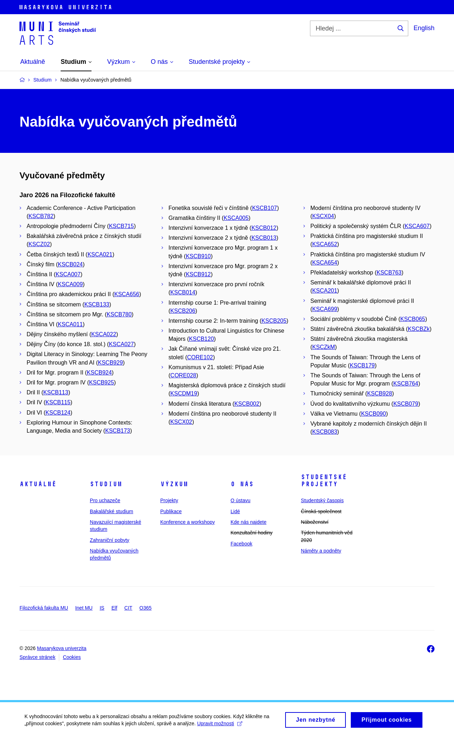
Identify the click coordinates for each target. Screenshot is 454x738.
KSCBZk (419, 329)
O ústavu (240, 500)
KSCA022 (103, 334)
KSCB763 (389, 273)
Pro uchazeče (105, 500)
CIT (128, 608)
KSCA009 (70, 284)
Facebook (241, 543)
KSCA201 (324, 291)
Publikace (171, 511)
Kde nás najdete (248, 522)
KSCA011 (70, 324)
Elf (114, 608)
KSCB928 (379, 393)
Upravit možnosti (220, 726)
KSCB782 (40, 216)
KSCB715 (121, 226)
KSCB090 (373, 414)
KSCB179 (362, 365)
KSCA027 (121, 344)
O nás (242, 484)
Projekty (169, 500)
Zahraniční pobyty (109, 540)
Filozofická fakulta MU (44, 608)
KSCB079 (405, 404)
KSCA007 (68, 274)
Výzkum (174, 484)
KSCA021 (100, 254)
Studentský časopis (322, 500)
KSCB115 (57, 402)
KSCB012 (263, 228)
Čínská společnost (321, 511)
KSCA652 (324, 244)
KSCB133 (96, 304)
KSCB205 (273, 321)
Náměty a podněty (321, 551)
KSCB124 (57, 413)
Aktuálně (38, 484)
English (424, 28)
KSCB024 (70, 264)
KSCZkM (323, 347)
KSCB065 (412, 319)
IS (102, 608)
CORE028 (183, 375)
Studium (106, 484)
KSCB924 (99, 373)
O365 (145, 608)
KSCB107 (264, 208)
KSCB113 (55, 392)
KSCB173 (117, 431)
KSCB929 (110, 363)
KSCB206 (182, 311)
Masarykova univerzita (61, 648)
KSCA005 (236, 218)
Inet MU (84, 608)
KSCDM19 (183, 393)
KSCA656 (126, 294)
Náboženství (314, 522)
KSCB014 (182, 292)
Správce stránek (37, 657)
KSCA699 (324, 309)
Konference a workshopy (187, 522)
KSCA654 (324, 263)
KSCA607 (417, 226)
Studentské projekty (324, 480)
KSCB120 (201, 339)
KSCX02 (181, 422)
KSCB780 (119, 314)
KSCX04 (323, 216)
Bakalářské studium (111, 511)
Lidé (235, 511)
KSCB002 (246, 404)
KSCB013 (263, 238)
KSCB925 (101, 382)
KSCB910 (198, 256)
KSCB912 (198, 274)
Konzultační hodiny (251, 533)
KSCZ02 (39, 244)
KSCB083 (324, 432)
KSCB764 (405, 384)
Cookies (72, 657)
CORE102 (200, 357)
